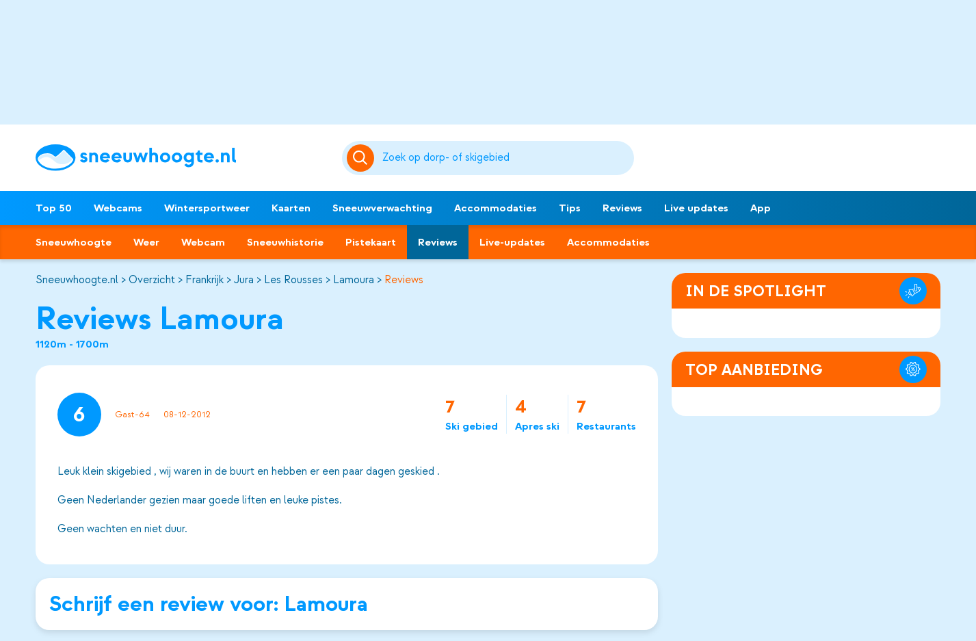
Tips (570, 208)
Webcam (203, 242)
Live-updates (512, 242)
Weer (146, 242)
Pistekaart (370, 242)
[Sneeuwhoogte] (182, 157)
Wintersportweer (207, 208)
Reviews (622, 208)
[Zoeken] (506, 158)
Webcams (118, 208)
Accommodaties (495, 208)
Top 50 (54, 208)
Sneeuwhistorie (285, 242)
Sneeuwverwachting (382, 208)
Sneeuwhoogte (73, 242)
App (760, 208)
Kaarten (291, 208)
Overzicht (152, 280)
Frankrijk (204, 280)
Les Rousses (293, 280)
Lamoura (353, 280)
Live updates (696, 208)
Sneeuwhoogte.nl (77, 280)
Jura (244, 280)
